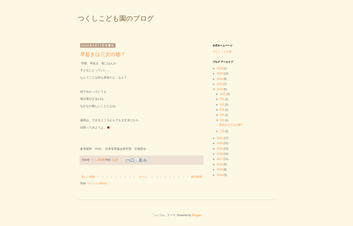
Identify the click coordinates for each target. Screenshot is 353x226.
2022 (220, 89)
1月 (222, 131)
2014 (220, 175)
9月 (222, 99)
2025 (220, 73)
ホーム (143, 176)
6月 (222, 109)
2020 (220, 143)
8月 (222, 104)
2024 (220, 79)
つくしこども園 (222, 51)
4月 (222, 114)
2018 (220, 153)
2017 (220, 159)
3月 (222, 120)
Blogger (196, 215)
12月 (223, 94)
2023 (220, 84)
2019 (220, 148)
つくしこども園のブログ (115, 18)
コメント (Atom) (97, 183)
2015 (220, 169)
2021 (220, 138)
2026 (220, 68)
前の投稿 (196, 176)
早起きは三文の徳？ (102, 54)
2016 (220, 164)
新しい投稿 (88, 176)
